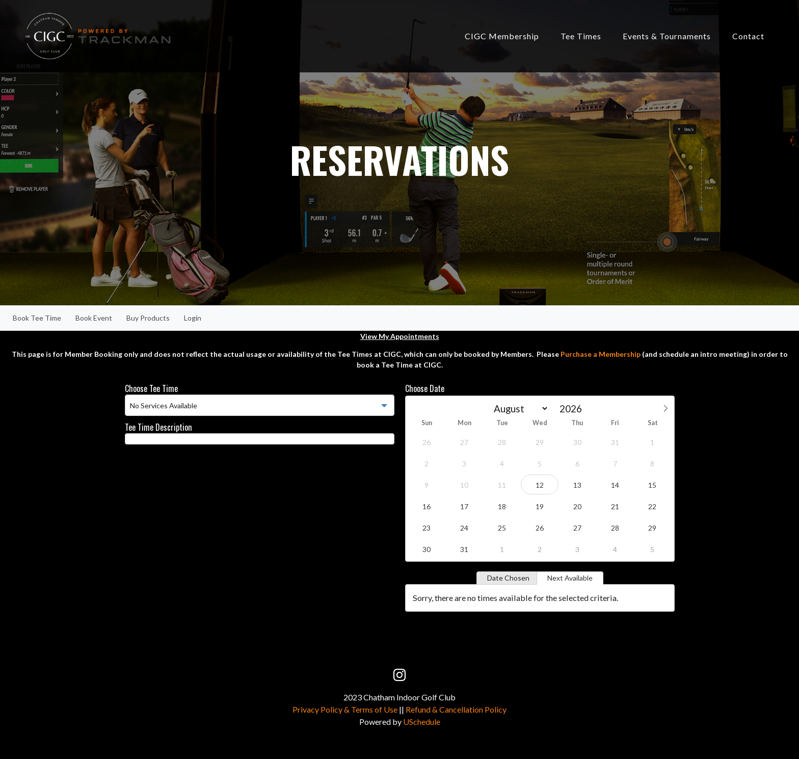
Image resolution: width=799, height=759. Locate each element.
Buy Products (148, 317)
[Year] (573, 408)
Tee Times (581, 36)
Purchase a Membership (601, 354)
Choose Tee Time (151, 388)
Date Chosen (508, 577)
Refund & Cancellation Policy (456, 709)
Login (192, 317)
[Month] (519, 408)
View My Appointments (399, 336)
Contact (748, 36)
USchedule (421, 721)
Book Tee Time (37, 317)
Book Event (93, 317)
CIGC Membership (502, 36)
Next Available (570, 577)
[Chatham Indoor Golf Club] (98, 35)
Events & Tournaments (667, 36)
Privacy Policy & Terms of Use (344, 709)
